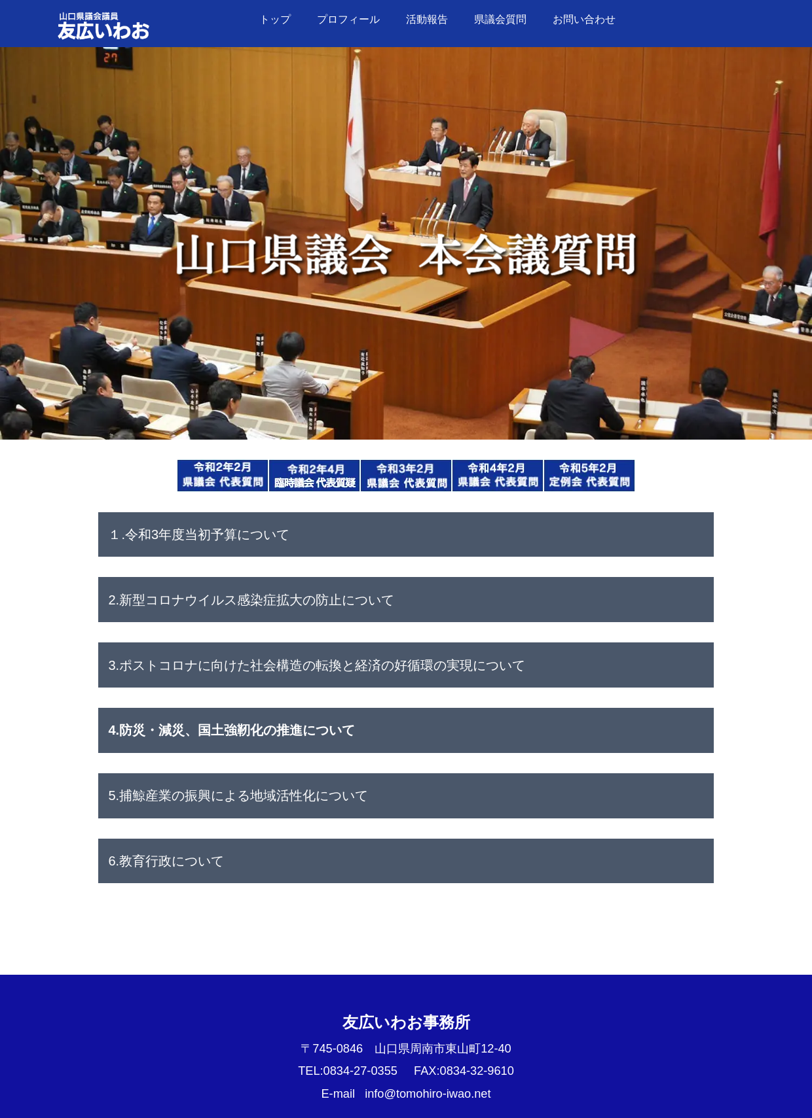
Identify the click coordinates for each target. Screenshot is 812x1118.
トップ (275, 19)
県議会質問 (500, 19)
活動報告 (427, 19)
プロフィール (348, 19)
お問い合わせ (584, 19)
